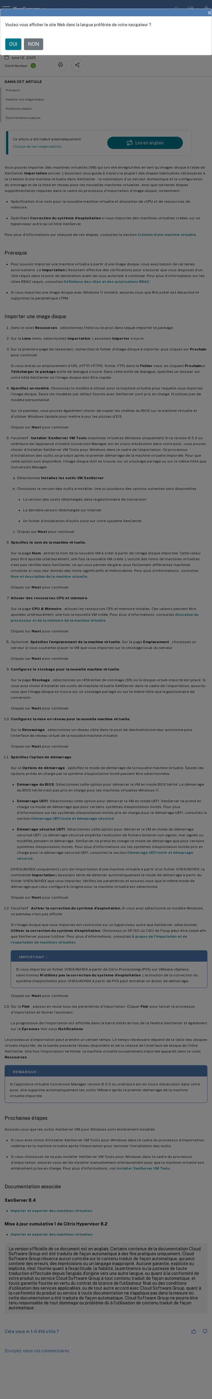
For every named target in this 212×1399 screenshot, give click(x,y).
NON (33, 44)
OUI (13, 44)
